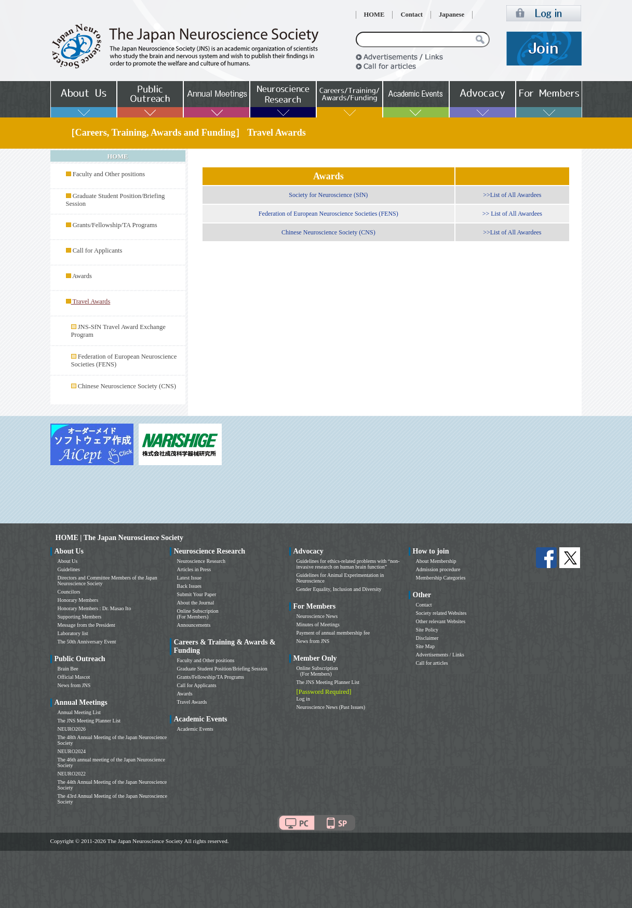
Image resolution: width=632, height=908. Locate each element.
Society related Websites (441, 613)
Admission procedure (438, 569)
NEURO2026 (72, 729)
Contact (411, 14)
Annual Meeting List (79, 712)
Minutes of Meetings (318, 624)
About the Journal (195, 603)
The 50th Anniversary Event (87, 641)
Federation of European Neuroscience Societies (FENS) (328, 213)
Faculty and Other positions (109, 174)
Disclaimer (427, 638)
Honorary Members (78, 600)
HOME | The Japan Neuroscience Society (119, 538)
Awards (82, 276)
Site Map (425, 646)
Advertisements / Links (440, 654)
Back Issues (189, 586)
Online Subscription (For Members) (198, 614)
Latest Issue (189, 578)
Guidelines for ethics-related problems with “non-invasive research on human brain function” (348, 564)
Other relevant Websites (441, 621)
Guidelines (69, 569)
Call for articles (432, 663)
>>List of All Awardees (512, 195)
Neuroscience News (317, 616)
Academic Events (195, 729)
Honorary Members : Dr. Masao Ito (94, 608)
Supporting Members (80, 617)
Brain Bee (68, 669)
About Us (68, 561)
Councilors (69, 592)
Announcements (194, 625)
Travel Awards (192, 702)
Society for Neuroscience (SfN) (328, 195)
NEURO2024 (72, 751)
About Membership (436, 561)
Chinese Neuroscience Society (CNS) (127, 386)
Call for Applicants (98, 250)
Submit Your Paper (197, 594)
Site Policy (427, 630)
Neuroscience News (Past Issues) (331, 707)
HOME (374, 14)
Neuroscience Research (201, 561)
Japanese (451, 14)
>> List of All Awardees (512, 213)
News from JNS (74, 685)
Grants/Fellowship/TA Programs (115, 225)
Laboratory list (73, 633)
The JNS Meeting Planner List (89, 720)
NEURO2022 (72, 774)
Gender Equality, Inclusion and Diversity (339, 589)
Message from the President (86, 625)
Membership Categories (441, 578)
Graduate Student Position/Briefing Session (222, 669)
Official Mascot (74, 677)
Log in (303, 699)
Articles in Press (194, 569)
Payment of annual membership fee (333, 633)
